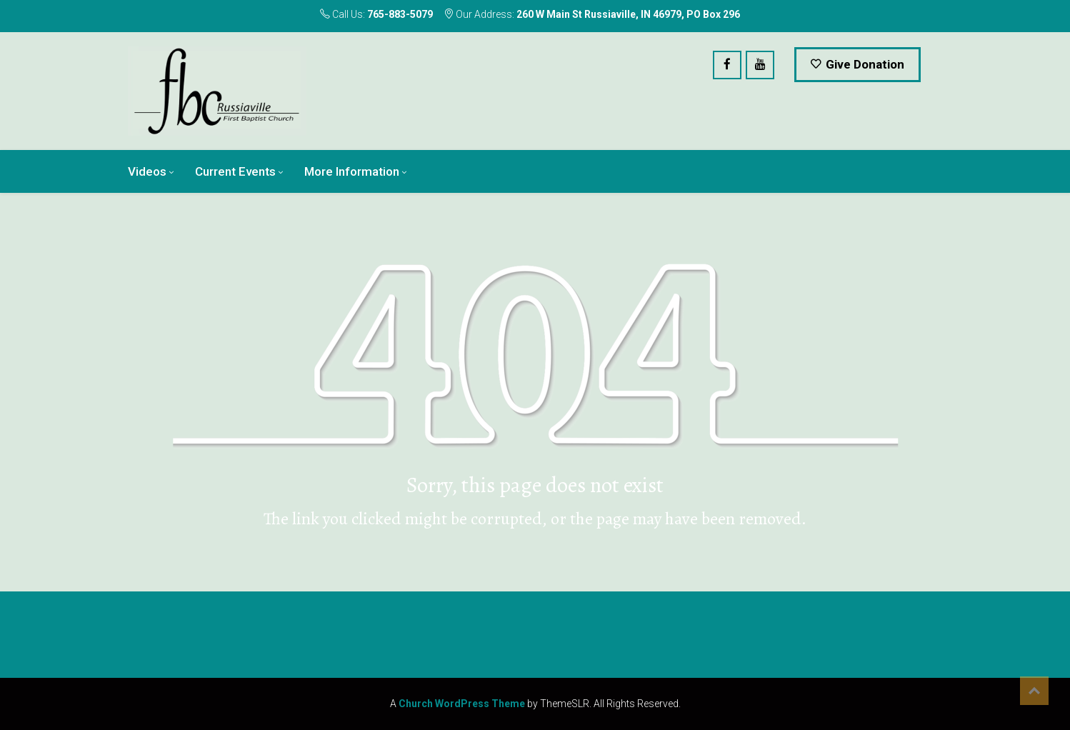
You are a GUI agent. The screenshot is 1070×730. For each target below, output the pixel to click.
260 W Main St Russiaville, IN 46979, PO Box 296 (628, 14)
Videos (147, 171)
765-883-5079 (400, 14)
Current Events (235, 171)
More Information (351, 171)
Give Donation (857, 64)
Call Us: (376, 14)
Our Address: (592, 14)
